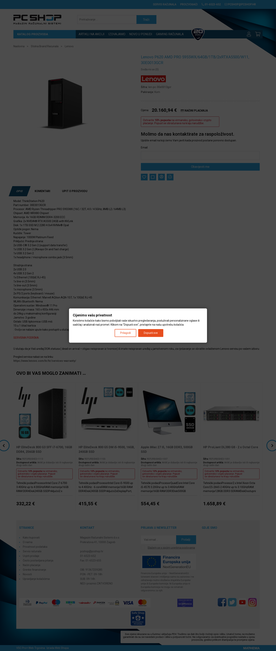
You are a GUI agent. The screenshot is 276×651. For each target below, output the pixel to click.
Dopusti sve (151, 332)
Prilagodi (125, 332)
